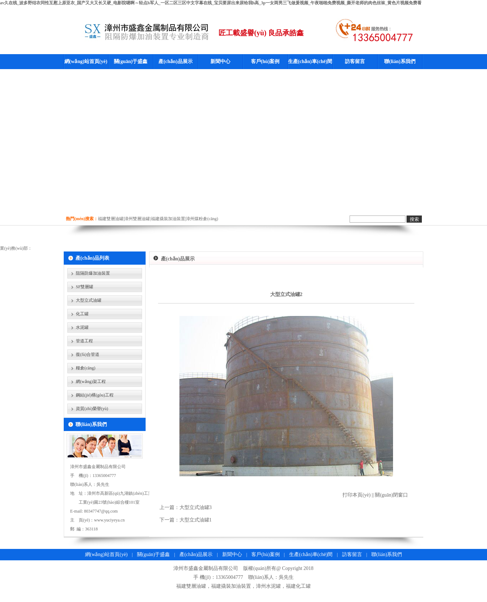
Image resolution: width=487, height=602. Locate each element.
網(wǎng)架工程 (91, 381)
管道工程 (84, 340)
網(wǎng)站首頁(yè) (86, 61)
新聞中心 (220, 61)
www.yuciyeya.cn (109, 520)
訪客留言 (355, 61)
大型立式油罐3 (195, 507)
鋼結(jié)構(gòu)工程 (95, 395)
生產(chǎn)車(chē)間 (310, 61)
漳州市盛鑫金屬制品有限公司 (205, 568)
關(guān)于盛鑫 (131, 61)
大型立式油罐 (88, 300)
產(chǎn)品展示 (175, 61)
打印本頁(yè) (356, 495)
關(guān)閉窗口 (391, 495)
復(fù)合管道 (87, 354)
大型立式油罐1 (195, 520)
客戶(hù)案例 (265, 61)
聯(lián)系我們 (399, 61)
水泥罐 (82, 327)
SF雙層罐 (84, 286)
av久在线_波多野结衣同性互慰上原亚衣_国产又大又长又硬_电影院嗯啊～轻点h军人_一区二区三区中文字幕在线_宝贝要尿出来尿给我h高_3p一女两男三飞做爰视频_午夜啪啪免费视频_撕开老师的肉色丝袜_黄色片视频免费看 (210, 2)
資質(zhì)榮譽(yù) (92, 408)
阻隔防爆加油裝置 (93, 273)
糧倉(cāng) (85, 367)
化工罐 (82, 313)
